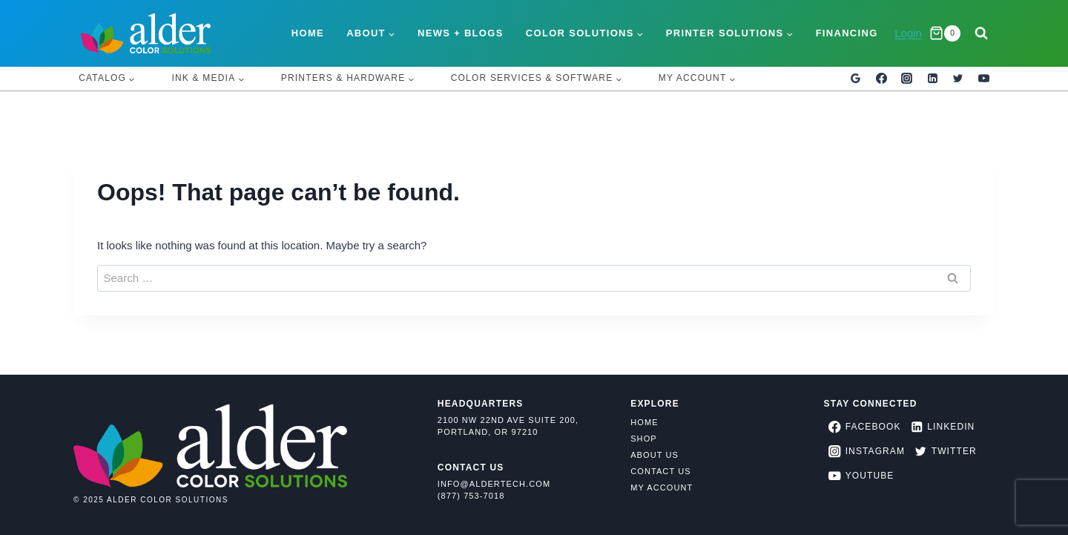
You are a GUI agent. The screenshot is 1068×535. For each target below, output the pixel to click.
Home (307, 33)
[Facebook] (881, 79)
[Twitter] (958, 79)
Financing (847, 33)
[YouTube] (983, 79)
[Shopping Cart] (944, 33)
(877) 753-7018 (471, 495)
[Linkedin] (932, 79)
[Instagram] (907, 79)
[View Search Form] (981, 33)
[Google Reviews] (856, 79)
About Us (654, 454)
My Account (661, 487)
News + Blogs (461, 33)
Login (908, 33)
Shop (643, 438)
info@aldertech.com (494, 483)
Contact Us (660, 471)
